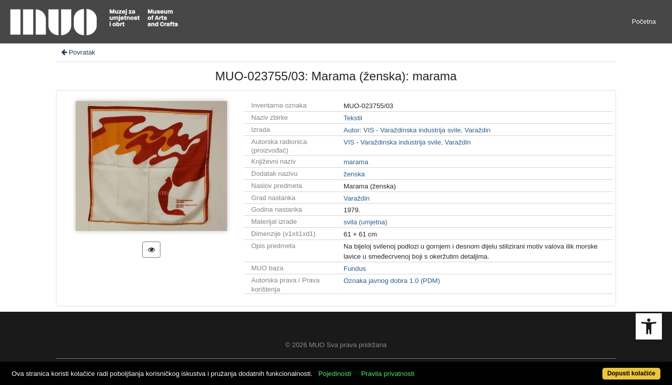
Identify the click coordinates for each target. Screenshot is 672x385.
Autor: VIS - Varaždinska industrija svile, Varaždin (417, 130)
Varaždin (357, 198)
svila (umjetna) (365, 222)
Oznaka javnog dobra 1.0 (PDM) (392, 280)
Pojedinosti (334, 373)
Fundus (355, 268)
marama (356, 162)
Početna (644, 21)
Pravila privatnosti (387, 373)
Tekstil (353, 118)
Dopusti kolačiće (631, 373)
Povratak (77, 52)
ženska (354, 174)
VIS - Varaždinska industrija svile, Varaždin (407, 142)
